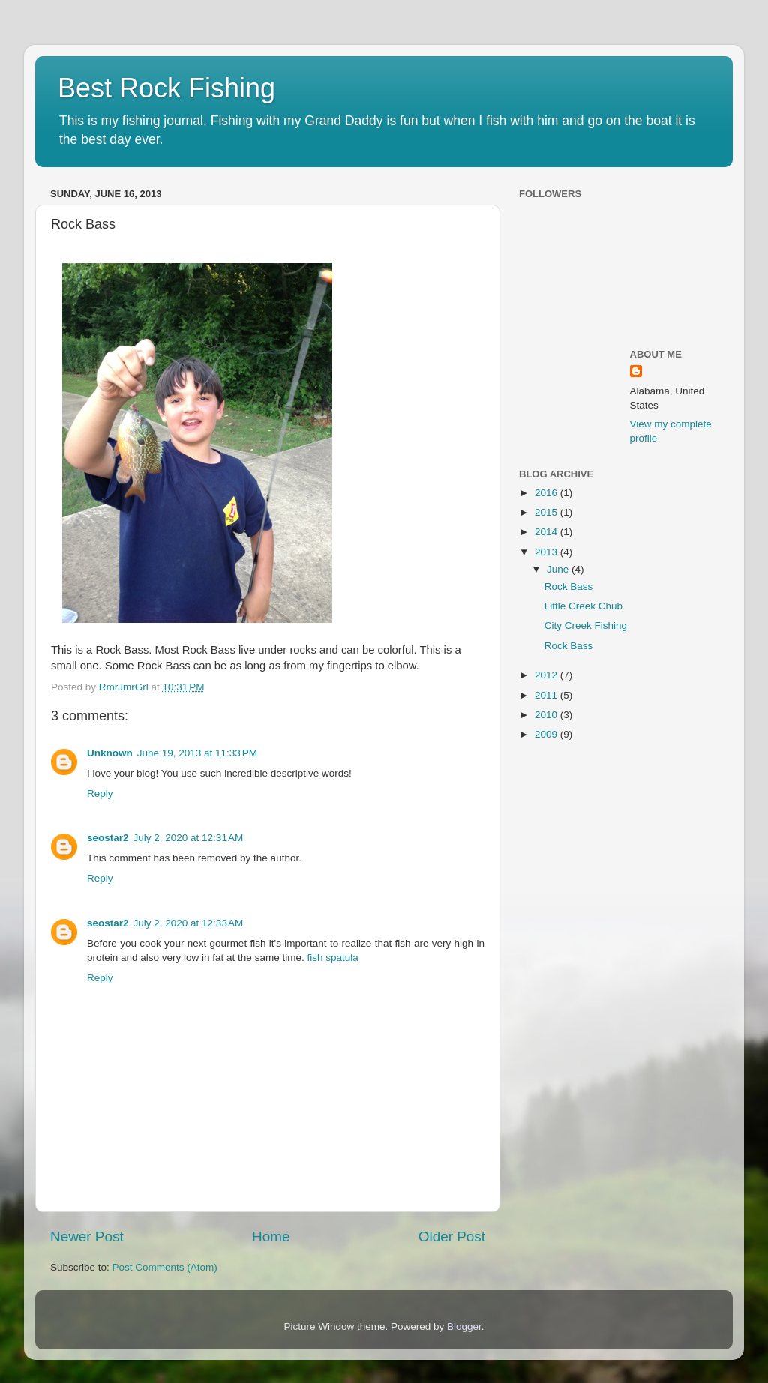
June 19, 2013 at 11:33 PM (197, 753)
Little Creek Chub (583, 606)
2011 (547, 695)
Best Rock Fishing (166, 88)
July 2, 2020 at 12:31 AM (189, 837)
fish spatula (332, 957)
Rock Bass (568, 586)
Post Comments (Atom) (165, 1267)
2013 (547, 552)
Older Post (451, 1236)
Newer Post (87, 1236)
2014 (547, 531)
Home (271, 1236)
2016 (547, 492)
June (559, 569)
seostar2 (108, 837)
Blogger (464, 1326)
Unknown (110, 753)
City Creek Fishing (585, 625)
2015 (547, 512)
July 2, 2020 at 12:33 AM (189, 923)
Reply (100, 793)
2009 (547, 734)
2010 (547, 714)
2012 (547, 675)
